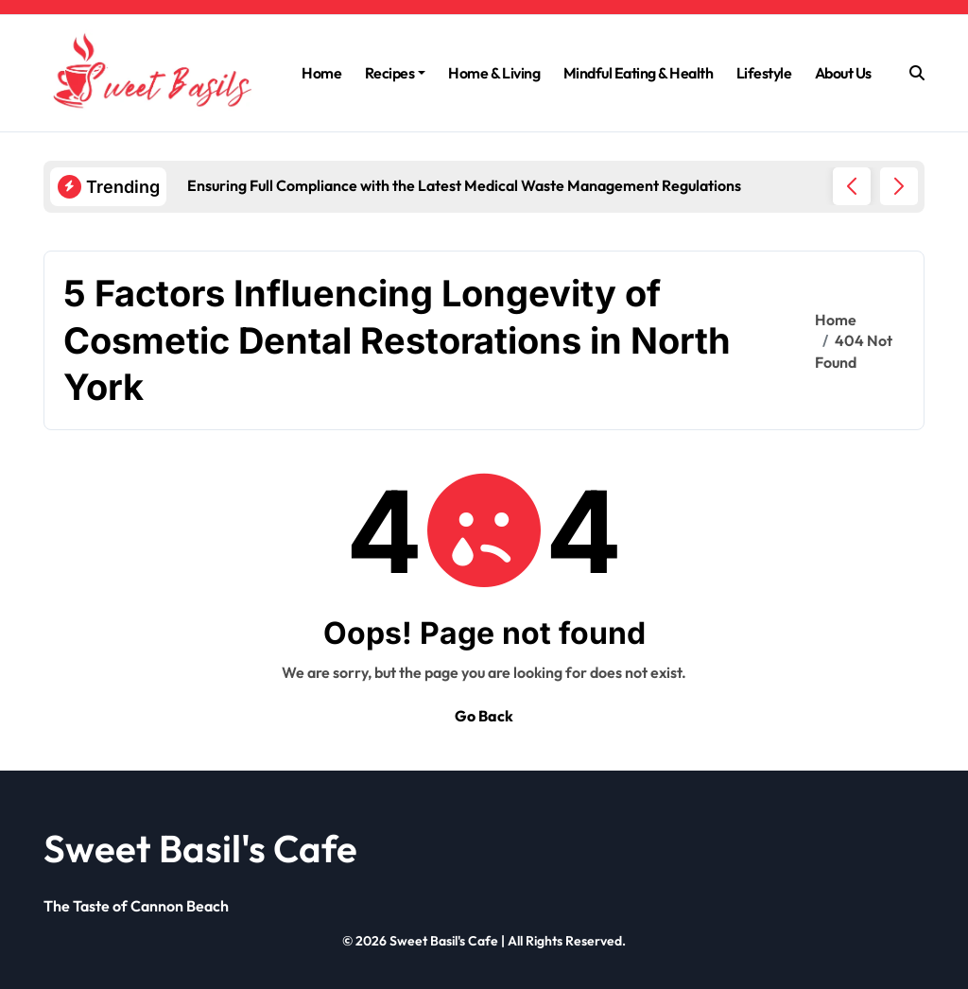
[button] (899, 186)
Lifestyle (764, 72)
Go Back (484, 715)
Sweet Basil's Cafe (200, 848)
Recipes (395, 72)
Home (321, 72)
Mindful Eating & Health (638, 72)
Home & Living (494, 72)
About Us (843, 72)
